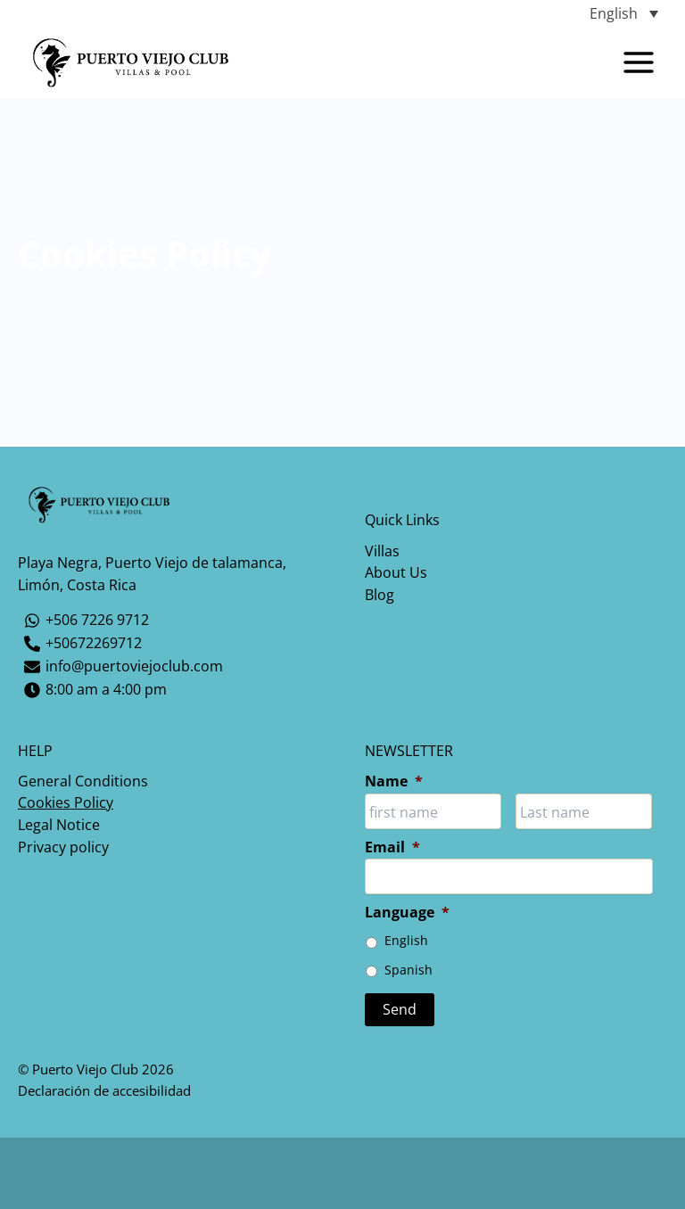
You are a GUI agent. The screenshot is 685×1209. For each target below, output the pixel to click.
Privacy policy (63, 846)
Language (407, 911)
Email (392, 846)
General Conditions (83, 780)
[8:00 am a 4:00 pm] (169, 690)
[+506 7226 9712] (169, 621)
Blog (379, 594)
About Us (396, 572)
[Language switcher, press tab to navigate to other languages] (624, 13)
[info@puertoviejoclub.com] (169, 667)
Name (394, 780)
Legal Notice (59, 824)
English (406, 940)
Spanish (408, 969)
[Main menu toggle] (638, 63)
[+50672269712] (169, 644)
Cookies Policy (65, 802)
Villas (382, 550)
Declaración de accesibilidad (104, 1090)
